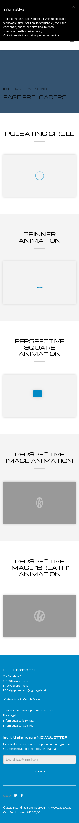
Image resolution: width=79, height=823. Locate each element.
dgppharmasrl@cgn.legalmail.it (28, 690)
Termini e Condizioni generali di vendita (28, 710)
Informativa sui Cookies (18, 726)
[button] (73, 6)
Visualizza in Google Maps (21, 699)
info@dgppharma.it (15, 685)
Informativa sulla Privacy (19, 720)
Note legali (10, 715)
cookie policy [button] (33, 31)
